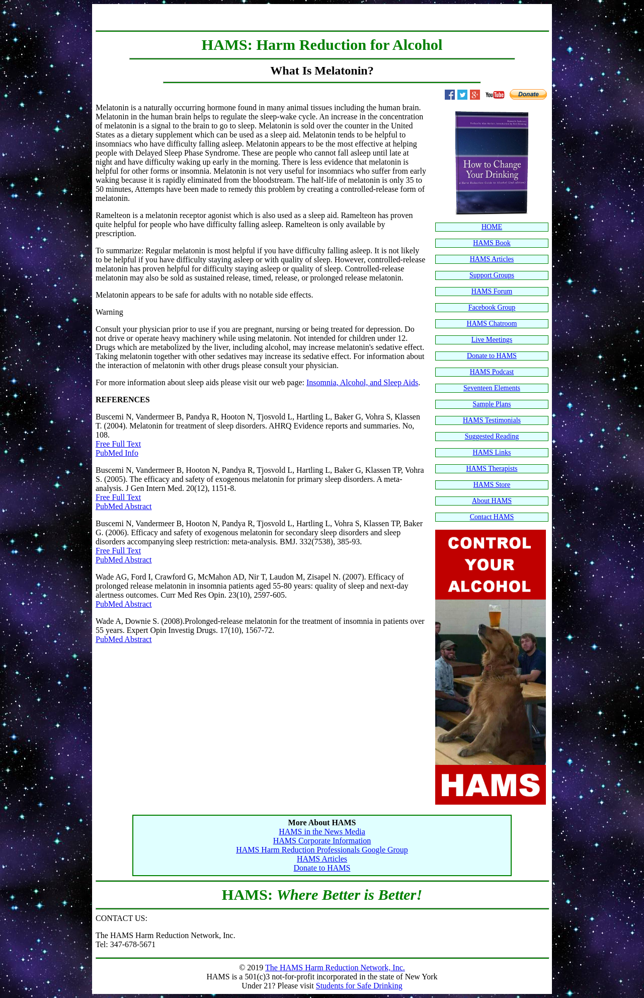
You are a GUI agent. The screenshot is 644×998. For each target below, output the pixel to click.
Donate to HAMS (322, 868)
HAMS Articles (322, 858)
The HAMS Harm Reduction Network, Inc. (335, 967)
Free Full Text (118, 444)
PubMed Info (117, 453)
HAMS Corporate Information (322, 840)
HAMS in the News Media (322, 831)
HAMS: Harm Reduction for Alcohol (322, 44)
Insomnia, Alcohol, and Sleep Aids (362, 382)
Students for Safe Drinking (359, 985)
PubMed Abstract (124, 506)
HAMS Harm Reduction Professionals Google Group (322, 849)
